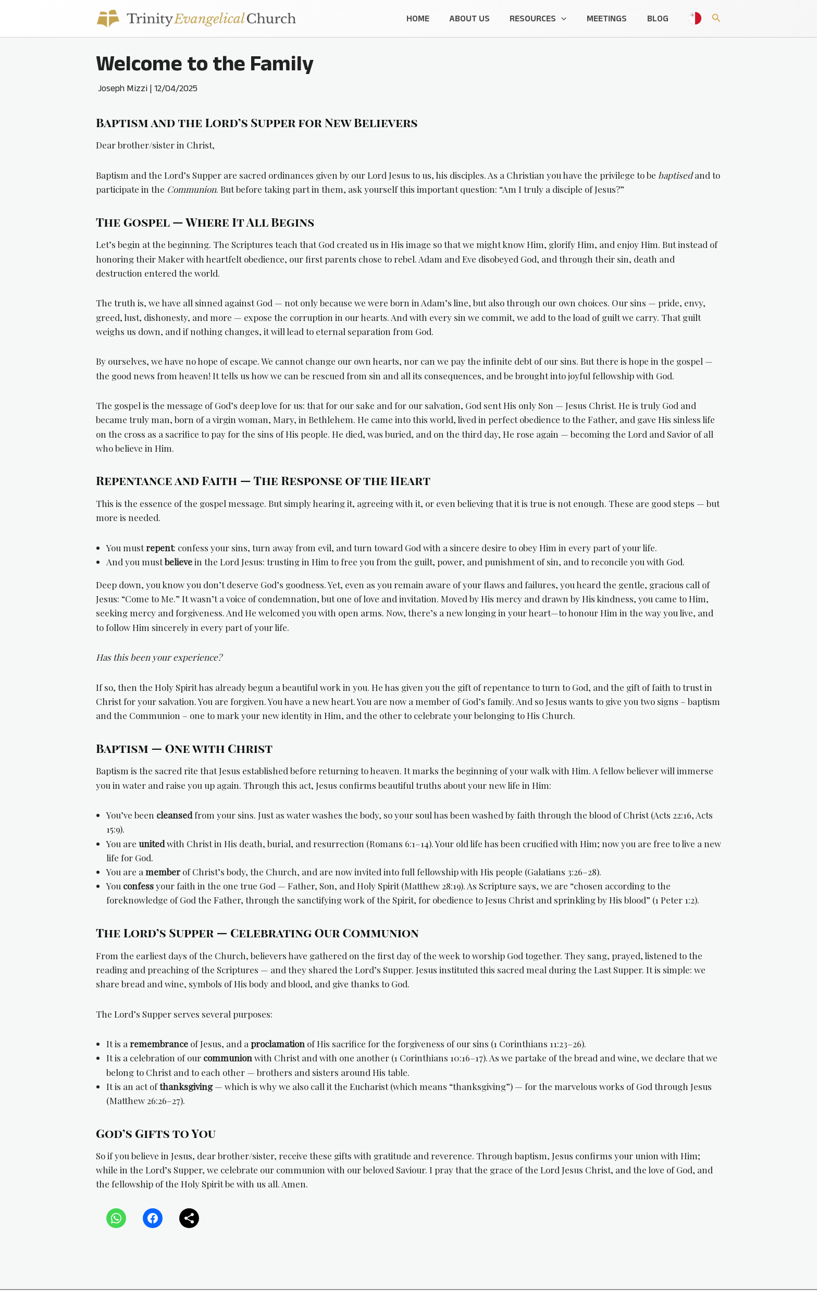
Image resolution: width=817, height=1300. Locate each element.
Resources (544, 18)
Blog (659, 18)
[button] (567, 18)
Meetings (610, 18)
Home (428, 18)
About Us (477, 18)
